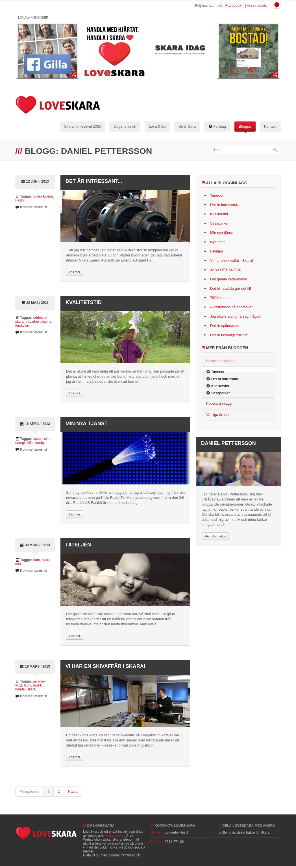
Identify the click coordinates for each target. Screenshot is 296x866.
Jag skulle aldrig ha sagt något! (235, 316)
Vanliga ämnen (218, 415)
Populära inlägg (219, 403)
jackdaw (39, 681)
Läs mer (74, 272)
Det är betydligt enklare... (230, 335)
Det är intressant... (94, 181)
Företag (217, 126)
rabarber (33, 322)
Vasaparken (219, 223)
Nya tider (217, 242)
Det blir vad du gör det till (230, 288)
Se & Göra (187, 126)
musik (37, 685)
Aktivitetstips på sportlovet (231, 307)
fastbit (37, 439)
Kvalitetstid (84, 302)
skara (20, 322)
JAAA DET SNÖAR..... (228, 270)
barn (36, 560)
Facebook (233, 5)
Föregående (29, 791)
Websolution (114, 836)
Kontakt (270, 126)
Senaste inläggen (220, 361)
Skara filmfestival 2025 (82, 126)
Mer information (215, 536)
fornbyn (41, 443)
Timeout (216, 195)
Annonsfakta (257, 5)
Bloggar (245, 126)
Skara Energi (43, 196)
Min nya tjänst (87, 423)
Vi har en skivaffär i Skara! (105, 666)
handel (20, 689)
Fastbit (20, 200)
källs (30, 443)
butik (27, 685)
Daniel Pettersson (228, 443)
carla (19, 564)
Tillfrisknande (221, 298)
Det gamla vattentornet (228, 279)
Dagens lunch (125, 126)
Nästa (73, 791)
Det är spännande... (226, 326)
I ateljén (78, 545)
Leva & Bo (157, 126)
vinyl (18, 685)
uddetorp (40, 318)
